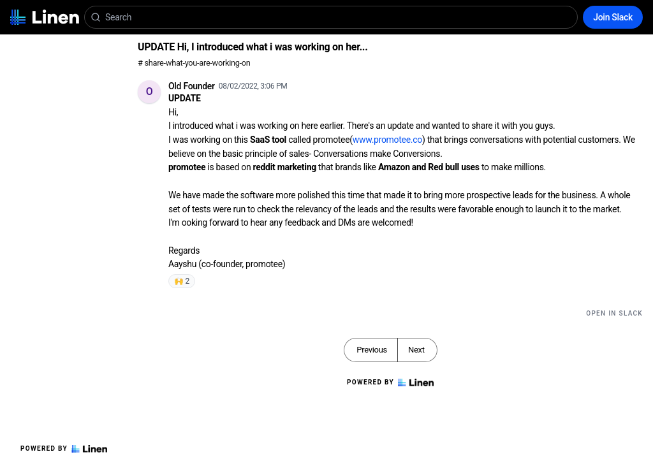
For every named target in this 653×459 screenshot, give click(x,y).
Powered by (63, 449)
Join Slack (613, 17)
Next (416, 349)
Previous (371, 349)
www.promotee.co (387, 140)
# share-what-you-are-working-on (194, 63)
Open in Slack (614, 313)
